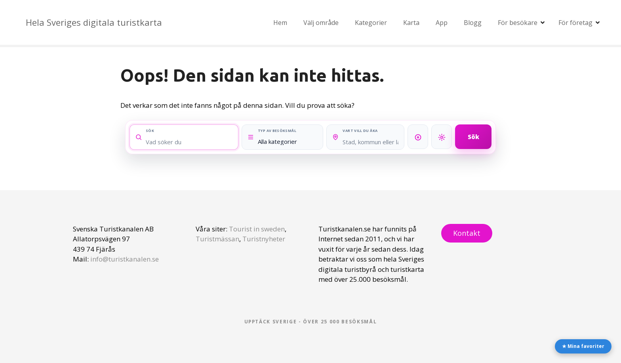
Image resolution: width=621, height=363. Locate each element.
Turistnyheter (263, 238)
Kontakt (466, 233)
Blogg (473, 22)
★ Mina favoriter (583, 346)
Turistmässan (217, 238)
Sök (473, 136)
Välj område (321, 22)
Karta (411, 22)
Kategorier (371, 22)
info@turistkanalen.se (124, 259)
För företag (575, 22)
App (442, 22)
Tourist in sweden (257, 228)
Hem (280, 22)
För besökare (517, 22)
